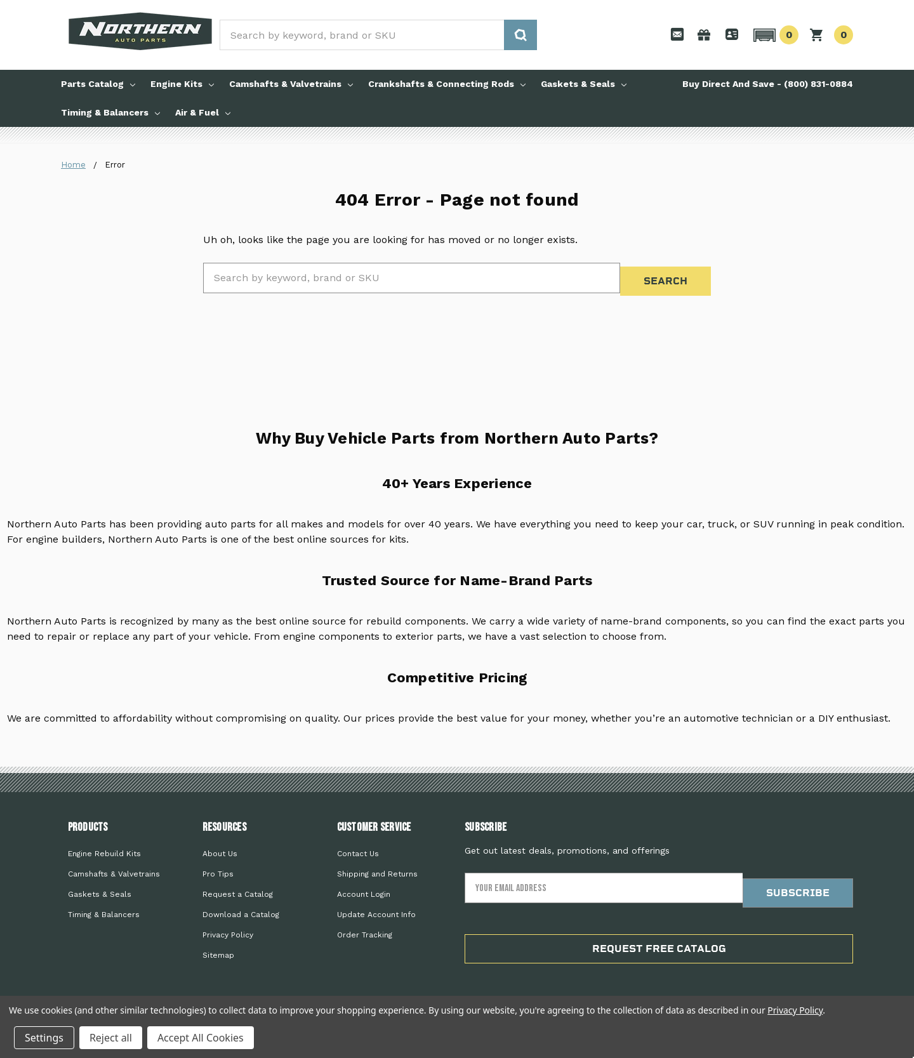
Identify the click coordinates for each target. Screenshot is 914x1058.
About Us (219, 844)
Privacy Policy (227, 926)
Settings (44, 1038)
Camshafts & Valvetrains (291, 84)
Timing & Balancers (110, 112)
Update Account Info (376, 905)
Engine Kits (182, 84)
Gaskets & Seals (583, 84)
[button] (774, 35)
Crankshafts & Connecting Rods (447, 84)
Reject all (110, 1038)
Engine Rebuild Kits (104, 844)
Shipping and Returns (377, 865)
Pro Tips (218, 865)
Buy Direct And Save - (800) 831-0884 (767, 84)
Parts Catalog (98, 84)
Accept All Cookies (200, 1038)
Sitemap (218, 946)
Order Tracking (364, 926)
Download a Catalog (240, 905)
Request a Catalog (237, 885)
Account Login (363, 885)
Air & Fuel (202, 112)
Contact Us (358, 844)
